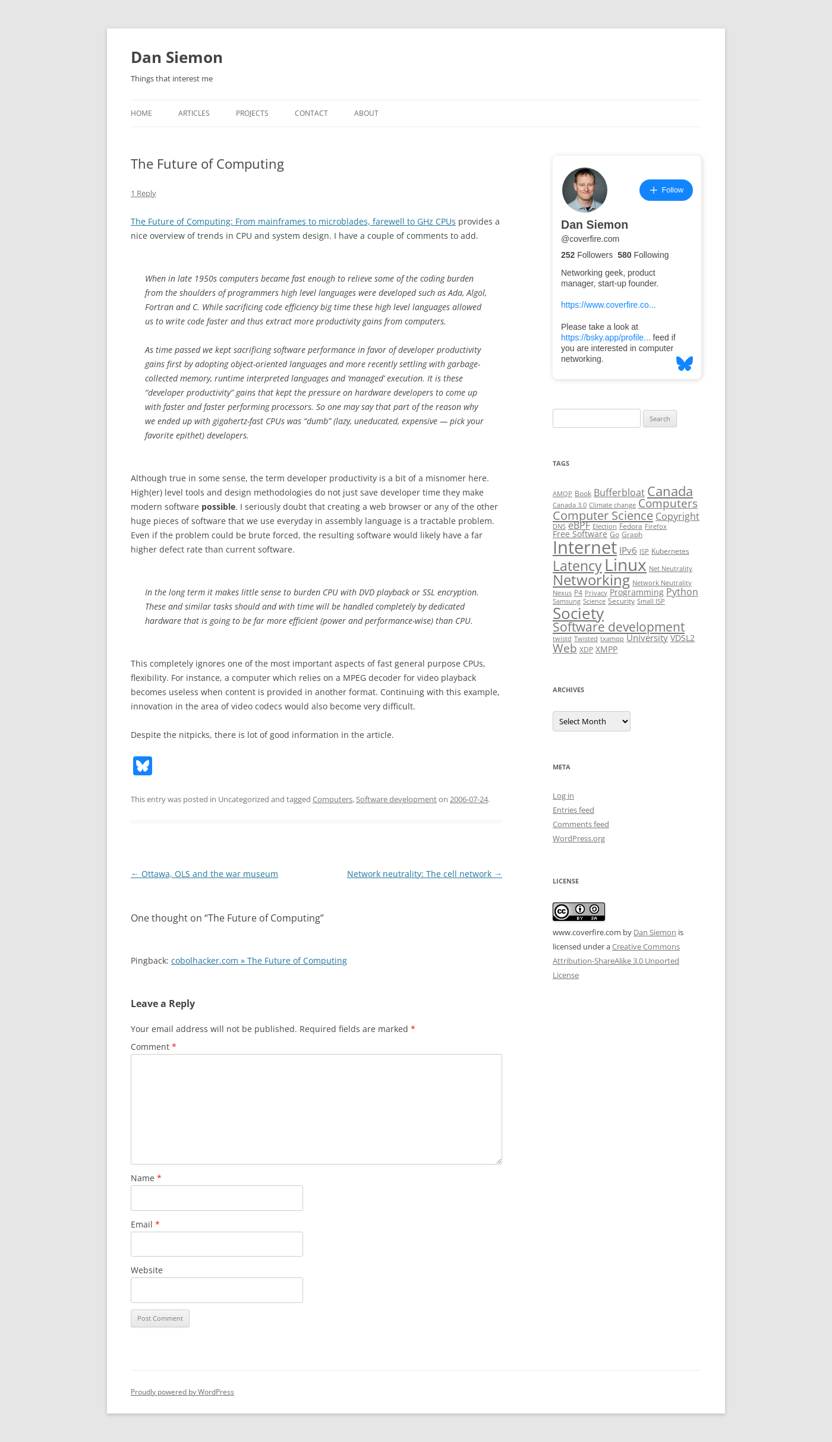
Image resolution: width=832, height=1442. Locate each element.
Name (146, 1178)
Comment (154, 1046)
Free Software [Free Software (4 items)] (580, 534)
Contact (311, 113)
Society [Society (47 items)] (578, 613)
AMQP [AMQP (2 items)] (562, 494)
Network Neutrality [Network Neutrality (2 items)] (662, 583)
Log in (563, 795)
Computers (332, 799)
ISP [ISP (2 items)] (644, 551)
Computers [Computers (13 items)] (668, 503)
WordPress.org (579, 838)
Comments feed (581, 824)
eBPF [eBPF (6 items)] (579, 525)
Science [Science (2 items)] (594, 601)
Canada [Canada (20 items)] (670, 491)
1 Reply (143, 193)
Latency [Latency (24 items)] (577, 566)
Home (141, 113)
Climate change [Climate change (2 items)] (612, 505)
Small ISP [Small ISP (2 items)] (651, 601)
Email (145, 1224)
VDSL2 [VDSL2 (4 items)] (682, 638)
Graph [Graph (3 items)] (632, 534)
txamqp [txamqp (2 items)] (612, 639)
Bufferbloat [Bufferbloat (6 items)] (619, 492)
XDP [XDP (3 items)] (586, 650)
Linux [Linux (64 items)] (625, 564)
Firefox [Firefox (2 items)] (656, 526)
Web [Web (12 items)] (565, 648)
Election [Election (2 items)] (605, 526)
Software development (396, 799)
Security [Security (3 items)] (621, 601)
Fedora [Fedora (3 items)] (630, 526)
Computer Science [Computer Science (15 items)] (603, 515)
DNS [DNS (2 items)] (559, 526)
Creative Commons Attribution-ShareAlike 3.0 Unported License (616, 960)
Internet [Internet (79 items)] (585, 547)
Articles (194, 113)
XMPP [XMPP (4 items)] (606, 649)
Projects (252, 113)
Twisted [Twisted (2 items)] (586, 639)
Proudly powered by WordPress (182, 1392)
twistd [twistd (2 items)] (562, 639)
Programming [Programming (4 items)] (637, 592)
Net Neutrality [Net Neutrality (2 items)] (670, 568)
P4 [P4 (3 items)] (578, 593)
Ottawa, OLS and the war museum (204, 873)
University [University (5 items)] (647, 637)
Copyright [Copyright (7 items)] (677, 516)
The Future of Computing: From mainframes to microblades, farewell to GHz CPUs (293, 221)
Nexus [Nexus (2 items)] (562, 593)
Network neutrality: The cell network (424, 873)
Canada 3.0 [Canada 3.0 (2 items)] (570, 505)
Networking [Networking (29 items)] (591, 579)
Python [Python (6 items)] (682, 591)
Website (147, 1270)
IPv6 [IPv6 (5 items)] (628, 550)
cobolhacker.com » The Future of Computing (259, 960)
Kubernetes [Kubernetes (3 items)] (670, 551)
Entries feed (573, 809)
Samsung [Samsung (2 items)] (567, 601)
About (366, 113)
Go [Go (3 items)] (614, 534)
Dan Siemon (177, 57)
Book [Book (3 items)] (583, 493)
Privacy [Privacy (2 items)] (596, 593)
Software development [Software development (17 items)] (619, 627)
